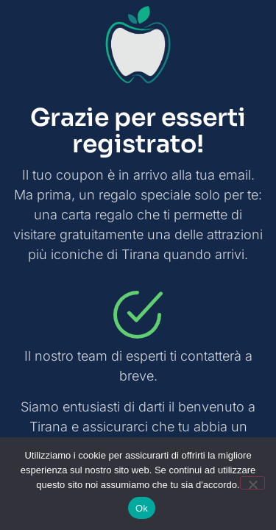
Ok (141, 508)
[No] (252, 483)
